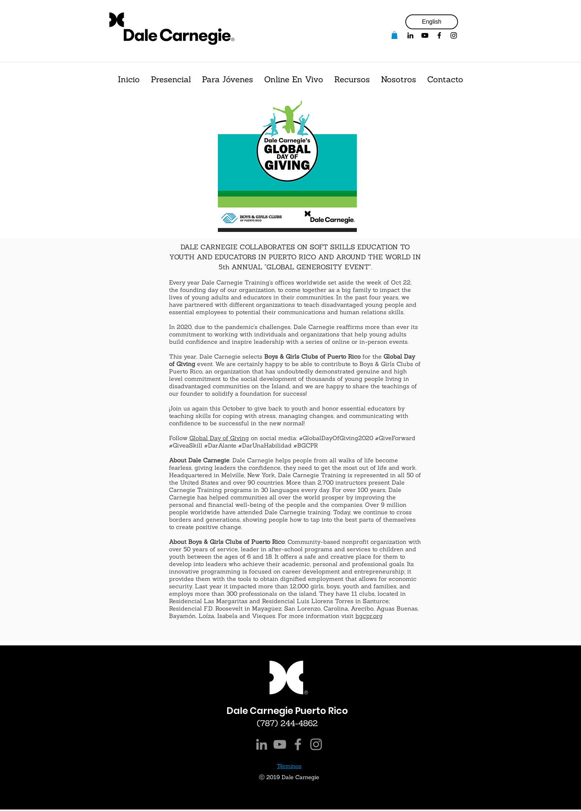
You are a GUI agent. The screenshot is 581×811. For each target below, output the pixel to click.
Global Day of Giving (219, 438)
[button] (394, 35)
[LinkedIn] (261, 744)
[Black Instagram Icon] (453, 35)
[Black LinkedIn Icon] (410, 35)
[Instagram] (316, 744)
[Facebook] (439, 35)
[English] (431, 21)
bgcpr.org (369, 615)
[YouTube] (425, 35)
